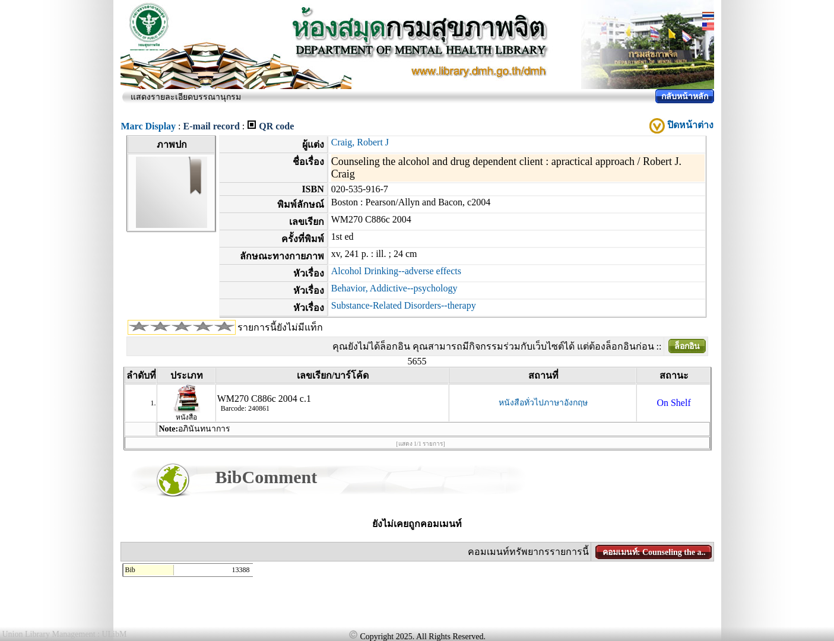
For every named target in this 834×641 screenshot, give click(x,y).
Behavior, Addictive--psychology (394, 288)
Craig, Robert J (360, 142)
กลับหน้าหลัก (684, 96)
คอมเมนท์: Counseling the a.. (654, 552)
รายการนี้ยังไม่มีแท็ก (280, 327)
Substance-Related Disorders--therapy (403, 305)
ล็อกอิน (687, 346)
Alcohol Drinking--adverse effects (396, 271)
